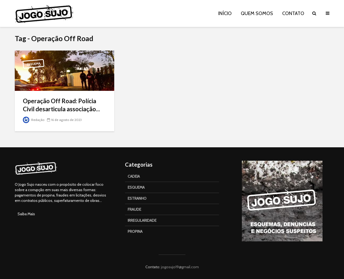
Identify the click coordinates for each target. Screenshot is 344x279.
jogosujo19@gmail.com (179, 266)
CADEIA (134, 176)
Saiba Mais (26, 214)
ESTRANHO (137, 198)
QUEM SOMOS (257, 13)
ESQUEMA (136, 187)
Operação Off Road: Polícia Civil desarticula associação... (61, 105)
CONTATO (293, 13)
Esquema (34, 64)
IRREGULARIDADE (142, 220)
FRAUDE (134, 209)
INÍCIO (225, 13)
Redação (33, 120)
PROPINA (135, 231)
